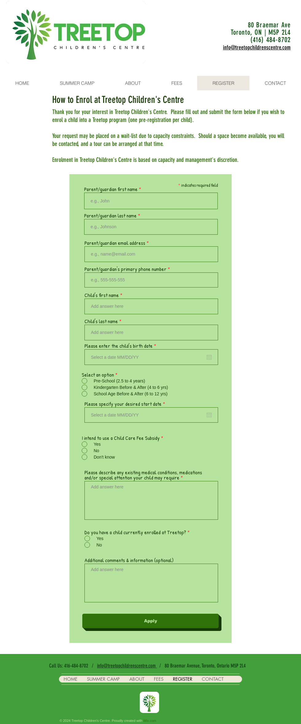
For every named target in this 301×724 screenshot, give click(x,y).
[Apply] (150, 621)
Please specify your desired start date (125, 403)
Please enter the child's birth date (121, 345)
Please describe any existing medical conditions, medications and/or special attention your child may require (143, 475)
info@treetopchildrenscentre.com (127, 666)
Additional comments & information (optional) (129, 560)
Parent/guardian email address (114, 242)
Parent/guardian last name (110, 215)
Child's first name (101, 295)
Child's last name (101, 321)
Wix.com (149, 720)
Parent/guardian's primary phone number (125, 269)
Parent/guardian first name (111, 189)
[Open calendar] (209, 357)
